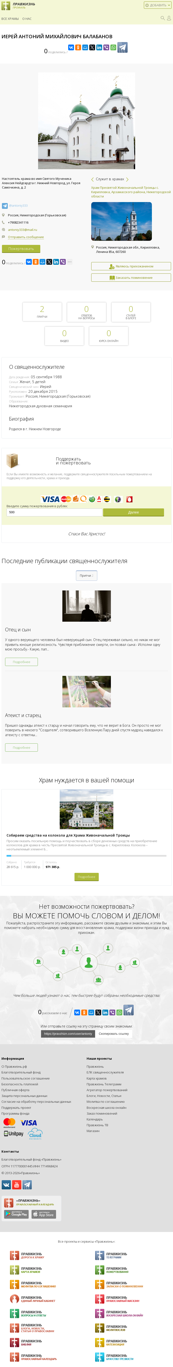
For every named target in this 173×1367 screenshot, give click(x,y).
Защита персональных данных (24, 1096)
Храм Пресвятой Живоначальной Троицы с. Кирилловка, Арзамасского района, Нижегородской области (131, 191)
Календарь (95, 1119)
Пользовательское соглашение (25, 1078)
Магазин (93, 1131)
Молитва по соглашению (106, 1101)
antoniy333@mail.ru (22, 229)
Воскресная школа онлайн (106, 1107)
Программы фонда (15, 1113)
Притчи (86, 575)
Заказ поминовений (102, 1113)
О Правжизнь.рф (14, 1066)
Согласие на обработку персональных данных (36, 1101)
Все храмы (10, 18)
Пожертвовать (21, 248)
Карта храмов (97, 1078)
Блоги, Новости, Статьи (104, 1096)
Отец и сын (18, 629)
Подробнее (21, 662)
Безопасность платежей (19, 1084)
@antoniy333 (18, 205)
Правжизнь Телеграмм (104, 1084)
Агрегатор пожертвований (107, 1090)
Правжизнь (95, 1066)
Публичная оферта (15, 1090)
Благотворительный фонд (21, 1072)
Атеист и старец (23, 715)
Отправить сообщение (26, 237)
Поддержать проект (16, 1107)
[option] (131, 233)
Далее (133, 512)
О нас (27, 18)
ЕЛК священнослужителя (105, 1072)
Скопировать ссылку (114, 1033)
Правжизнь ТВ (97, 1125)
